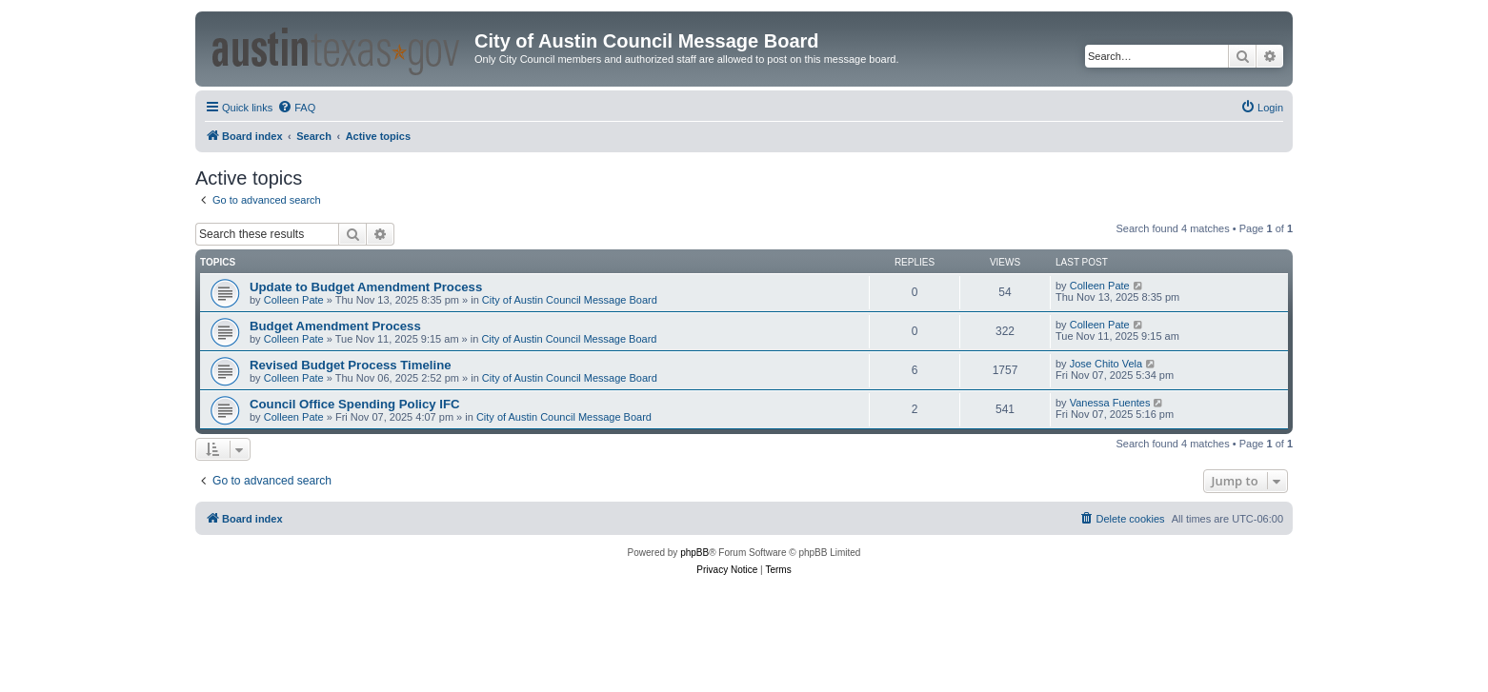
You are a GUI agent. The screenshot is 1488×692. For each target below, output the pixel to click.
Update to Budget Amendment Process (366, 287)
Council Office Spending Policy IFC (355, 404)
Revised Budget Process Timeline (351, 365)
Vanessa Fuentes (1110, 402)
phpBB (694, 552)
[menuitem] (296, 107)
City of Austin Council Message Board (569, 300)
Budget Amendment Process (335, 326)
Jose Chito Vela (1106, 363)
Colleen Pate (294, 300)
